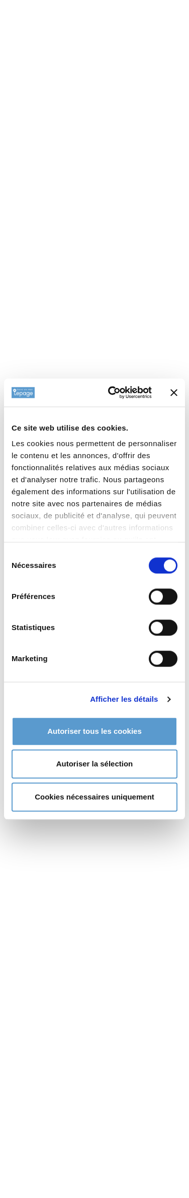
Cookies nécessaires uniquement (94, 796)
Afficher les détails (124, 699)
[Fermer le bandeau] (173, 392)
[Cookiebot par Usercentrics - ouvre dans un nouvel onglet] (113, 392)
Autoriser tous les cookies (94, 731)
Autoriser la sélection (94, 763)
